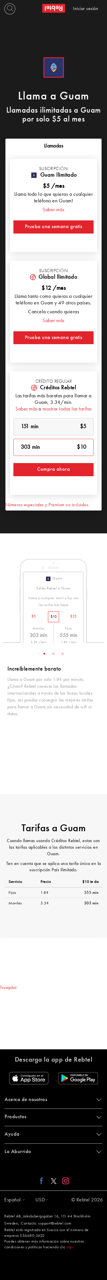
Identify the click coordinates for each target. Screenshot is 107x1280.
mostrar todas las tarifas (67, 409)
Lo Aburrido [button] (52, 1151)
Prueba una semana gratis (53, 226)
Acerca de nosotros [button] (52, 1099)
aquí (70, 1247)
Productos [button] (52, 1116)
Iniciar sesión (85, 9)
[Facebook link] (43, 1180)
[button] (13, 1200)
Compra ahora (53, 469)
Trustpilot (8, 988)
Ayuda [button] (52, 1134)
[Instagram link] (64, 1180)
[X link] (53, 1180)
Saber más (53, 209)
